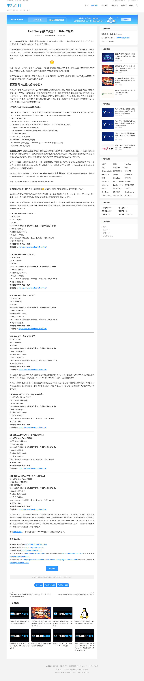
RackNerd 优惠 (50, 588)
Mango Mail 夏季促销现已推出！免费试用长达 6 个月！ (76, 598)
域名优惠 (114, 7)
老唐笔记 (55, 669)
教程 (131, 7)
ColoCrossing (129, 195)
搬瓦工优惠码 (129, 188)
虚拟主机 (104, 7)
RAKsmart (105, 188)
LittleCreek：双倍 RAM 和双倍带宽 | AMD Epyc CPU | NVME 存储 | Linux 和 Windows (30, 599)
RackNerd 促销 (63, 588)
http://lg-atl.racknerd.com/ (68, 563)
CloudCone (116, 181)
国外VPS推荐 (132, 3)
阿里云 (115, 178)
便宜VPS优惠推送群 (123, 41)
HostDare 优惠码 (107, 174)
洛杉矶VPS (105, 178)
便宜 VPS (128, 174)
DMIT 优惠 (116, 195)
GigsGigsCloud (118, 199)
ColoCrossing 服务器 (107, 199)
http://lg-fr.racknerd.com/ (19, 566)
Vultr (126, 171)
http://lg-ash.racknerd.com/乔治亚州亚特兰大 (41, 563)
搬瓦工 (104, 167)
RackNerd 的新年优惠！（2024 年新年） (52, 34)
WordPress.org (108, 239)
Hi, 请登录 (10, 3)
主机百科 (14, 7)
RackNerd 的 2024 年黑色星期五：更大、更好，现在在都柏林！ (19, 649)
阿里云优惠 (105, 185)
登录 (104, 230)
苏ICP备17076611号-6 (82, 673)
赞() (52, 572)
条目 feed (106, 233)
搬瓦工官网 (72, 669)
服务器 (123, 7)
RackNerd (39, 588)
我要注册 (18, 3)
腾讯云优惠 (128, 178)
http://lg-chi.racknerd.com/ (72, 557)
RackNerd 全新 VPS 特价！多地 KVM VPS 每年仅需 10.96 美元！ (63, 627)
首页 (86, 7)
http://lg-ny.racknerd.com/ (19, 560)
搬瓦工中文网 (64, 669)
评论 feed (106, 236)
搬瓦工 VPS (128, 199)
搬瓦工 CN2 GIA (118, 185)
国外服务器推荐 (118, 3)
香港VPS (128, 185)
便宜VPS (94, 7)
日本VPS (104, 192)
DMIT (103, 171)
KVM (103, 181)
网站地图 (72, 673)
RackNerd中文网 (93, 669)
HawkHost (105, 195)
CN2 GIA (127, 192)
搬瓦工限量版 (117, 174)
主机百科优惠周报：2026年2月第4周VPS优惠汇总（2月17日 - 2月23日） (41, 627)
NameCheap (117, 192)
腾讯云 (115, 167)
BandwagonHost (118, 188)
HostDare (128, 167)
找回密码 (26, 3)
